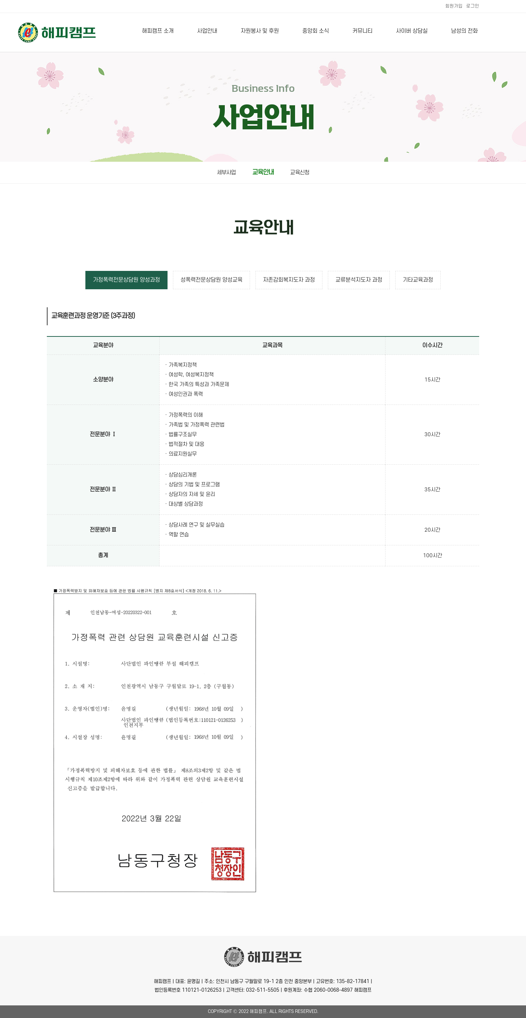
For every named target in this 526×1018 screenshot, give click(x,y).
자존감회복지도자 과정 (289, 280)
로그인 (472, 6)
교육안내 (263, 172)
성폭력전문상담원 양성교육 (211, 280)
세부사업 (226, 172)
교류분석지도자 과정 (358, 280)
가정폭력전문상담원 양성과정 (126, 280)
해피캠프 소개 (158, 31)
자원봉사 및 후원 (260, 31)
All (273, 1011)
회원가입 (454, 6)
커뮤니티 (362, 31)
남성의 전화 (464, 31)
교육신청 (299, 172)
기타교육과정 (418, 280)
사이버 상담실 (412, 31)
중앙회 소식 (315, 31)
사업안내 (207, 31)
